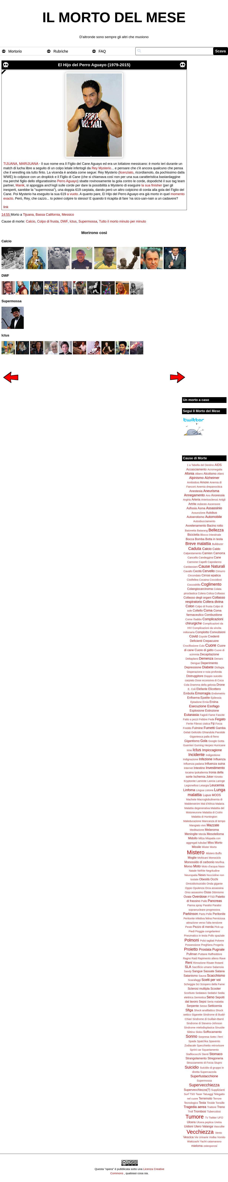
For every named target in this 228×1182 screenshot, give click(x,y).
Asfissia (191, 508)
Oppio (188, 888)
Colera (202, 593)
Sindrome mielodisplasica (199, 1027)
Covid (193, 636)
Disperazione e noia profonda (204, 671)
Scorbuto (189, 992)
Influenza (219, 759)
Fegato (220, 719)
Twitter (213, 1117)
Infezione (205, 759)
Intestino (199, 768)
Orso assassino (194, 892)
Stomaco (215, 1054)
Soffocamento (212, 1031)
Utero (197, 1126)
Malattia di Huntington (204, 816)
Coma (208, 610)
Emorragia (203, 693)
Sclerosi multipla (199, 988)
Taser (199, 1094)
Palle (204, 901)
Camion (207, 553)
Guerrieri (188, 745)
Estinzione (212, 710)
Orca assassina (214, 888)
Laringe (220, 780)
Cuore (210, 645)
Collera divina (213, 602)
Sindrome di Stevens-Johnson (204, 1023)
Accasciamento (196, 469)
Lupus (207, 795)
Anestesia (195, 491)
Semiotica (200, 997)
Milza (201, 838)
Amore (204, 482)
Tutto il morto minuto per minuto (122, 221)
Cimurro (220, 571)
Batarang (202, 530)
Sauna (202, 975)
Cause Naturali (212, 566)
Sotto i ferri (216, 1036)
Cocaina (204, 579)
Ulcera (191, 1122)
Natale (193, 870)
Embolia (189, 693)
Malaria (219, 803)
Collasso (220, 593)
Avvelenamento (196, 525)
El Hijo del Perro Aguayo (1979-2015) (94, 65)
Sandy (187, 971)
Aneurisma (211, 491)
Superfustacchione (204, 1076)
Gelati (187, 732)
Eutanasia (191, 715)
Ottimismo (218, 892)
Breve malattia (198, 543)
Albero (199, 473)
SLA (188, 967)
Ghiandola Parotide (213, 732)
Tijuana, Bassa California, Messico (48, 214)
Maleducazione (192, 821)
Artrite (192, 504)
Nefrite (201, 870)
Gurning (199, 745)
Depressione (192, 667)
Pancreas (215, 901)
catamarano (214, 1141)
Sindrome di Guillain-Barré (208, 1019)
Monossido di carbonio (199, 862)
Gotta (221, 741)
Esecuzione (197, 706)
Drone (221, 684)
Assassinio (214, 508)
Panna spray (194, 905)
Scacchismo (216, 975)
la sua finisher (151, 185)
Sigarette (197, 1014)
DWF (64, 221)
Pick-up (218, 926)
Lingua (200, 790)
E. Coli (192, 689)
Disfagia (219, 667)
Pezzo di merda (203, 926)
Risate (210, 962)
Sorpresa (203, 1036)
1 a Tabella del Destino (200, 465)
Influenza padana (194, 763)
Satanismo (191, 975)
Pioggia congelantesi (207, 931)
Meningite (191, 834)
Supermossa (87, 221)
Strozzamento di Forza (199, 1062)
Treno (221, 1107)
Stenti (205, 1054)
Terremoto (205, 1098)
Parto (202, 913)
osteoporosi (210, 1145)
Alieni (220, 473)
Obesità (204, 879)
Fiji (213, 723)
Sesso (203, 1005)
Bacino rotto (215, 525)
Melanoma (212, 829)
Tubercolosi (214, 1111)
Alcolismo (210, 473)
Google (212, 741)
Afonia (189, 473)
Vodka (213, 1137)
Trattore (211, 1107)
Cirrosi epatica (211, 575)
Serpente (193, 1005)
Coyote (203, 636)
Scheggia (189, 984)
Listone (209, 790)
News (202, 875)
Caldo (216, 548)
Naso (221, 866)
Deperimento (209, 663)
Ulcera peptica (205, 1122)
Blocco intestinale (210, 534)
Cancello (193, 557)
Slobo (199, 1032)
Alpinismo (196, 478)
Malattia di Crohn (212, 812)
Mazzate (212, 825)
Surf (186, 1094)
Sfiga (189, 1010)
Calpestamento (192, 553)
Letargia (204, 785)
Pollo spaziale (216, 935)
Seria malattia (215, 1001)
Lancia (211, 780)
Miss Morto (215, 842)
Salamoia (218, 967)
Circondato (194, 575)
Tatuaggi (208, 1094)
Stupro (218, 1062)
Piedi (192, 931)
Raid (194, 958)
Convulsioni (217, 632)
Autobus (211, 512)
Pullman (191, 954)
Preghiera (206, 944)
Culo (202, 645)
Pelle (209, 913)
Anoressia (217, 495)
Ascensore (214, 504)
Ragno (187, 958)
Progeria (218, 944)
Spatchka (202, 1041)
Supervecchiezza (204, 1085)
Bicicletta (193, 534)
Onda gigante (215, 883)
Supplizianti (218, 1089)
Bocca (190, 539)
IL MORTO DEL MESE (114, 17)
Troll (190, 1111)
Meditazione (197, 829)
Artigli (222, 499)
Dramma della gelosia (203, 684)
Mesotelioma (215, 834)
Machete (191, 799)
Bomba (199, 539)
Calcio (30, 221)
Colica (210, 593)
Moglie (192, 857)
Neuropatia (190, 875)
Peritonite (219, 913)
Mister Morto (209, 847)
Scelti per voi (211, 980)
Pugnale (218, 949)
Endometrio (218, 693)
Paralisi (207, 905)
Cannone (192, 561)
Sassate (208, 971)
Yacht (203, 1141)
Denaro (218, 658)
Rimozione (199, 962)
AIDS (218, 465)
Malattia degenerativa (197, 808)
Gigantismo (191, 740)
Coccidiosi (216, 579)
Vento (218, 1132)
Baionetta (190, 530)
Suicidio (192, 1067)
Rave (222, 958)
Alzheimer (212, 478)
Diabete (208, 667)
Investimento (215, 768)
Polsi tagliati (207, 940)
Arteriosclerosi (209, 499)
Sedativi (212, 992)
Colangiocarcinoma (200, 588)
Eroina (213, 701)
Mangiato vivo (197, 825)
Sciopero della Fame (212, 984)
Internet (188, 768)
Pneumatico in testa (195, 935)
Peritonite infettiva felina (198, 918)
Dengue (195, 663)
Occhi (214, 879)
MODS (216, 795)
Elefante (201, 689)
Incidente (196, 754)
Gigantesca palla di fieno (204, 736)
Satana (219, 971)
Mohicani (202, 857)
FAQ (102, 51)
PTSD (211, 896)
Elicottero (214, 689)
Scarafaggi (194, 980)
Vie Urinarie (201, 1137)
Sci (197, 984)
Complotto (202, 632)
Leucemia (217, 785)
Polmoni (191, 940)
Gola (203, 741)
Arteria (195, 499)
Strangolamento (196, 1058)
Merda (202, 834)
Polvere (219, 940)
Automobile (213, 517)
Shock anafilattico (204, 1010)
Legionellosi (191, 785)
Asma (201, 508)
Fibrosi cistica (202, 723)
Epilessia (216, 697)
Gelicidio (196, 732)
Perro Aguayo (67, 181)
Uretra (218, 1122)
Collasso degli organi (197, 597)
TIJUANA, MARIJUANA (20, 164)
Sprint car (195, 1049)
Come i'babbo (193, 619)
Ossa (207, 892)
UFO (220, 1117)
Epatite (205, 697)
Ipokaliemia (201, 772)
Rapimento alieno (208, 958)
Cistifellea (192, 579)
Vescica (188, 1137)
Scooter (215, 988)
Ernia (206, 702)
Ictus (73, 221)
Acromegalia (214, 469)
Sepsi (202, 1001)
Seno (210, 997)
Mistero (195, 852)
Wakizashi (193, 1141)
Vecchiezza (200, 1132)
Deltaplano (192, 658)
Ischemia (199, 776)
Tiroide (211, 1102)
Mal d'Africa (208, 803)
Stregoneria (215, 1058)
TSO (192, 1094)
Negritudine (213, 870)
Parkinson (190, 914)
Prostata (205, 949)
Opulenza (198, 888)
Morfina (219, 862)
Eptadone (196, 702)
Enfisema (193, 697)
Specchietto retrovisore (210, 1045)
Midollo (193, 838)
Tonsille (220, 1102)
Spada (192, 1041)
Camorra (219, 553)
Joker (210, 776)
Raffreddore (215, 954)
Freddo (187, 728)
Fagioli (204, 714)
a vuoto (72, 194)
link (5, 207)
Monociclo (215, 857)
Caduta (194, 548)
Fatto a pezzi (190, 719)
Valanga (207, 1126)
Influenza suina (215, 763)
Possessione (192, 944)
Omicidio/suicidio (196, 883)
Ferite (189, 723)
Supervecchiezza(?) (197, 1089)
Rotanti (219, 962)
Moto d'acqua (209, 866)
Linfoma (189, 790)
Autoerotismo (195, 516)
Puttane (202, 954)
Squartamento (210, 1049)
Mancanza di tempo (213, 821)
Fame (211, 714)
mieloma (197, 1145)
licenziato (126, 172)
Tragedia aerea (195, 1107)
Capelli (203, 561)
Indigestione (213, 755)
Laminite (201, 780)
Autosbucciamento (204, 521)
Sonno (191, 1036)
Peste (188, 926)
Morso (188, 866)
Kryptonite (190, 780)
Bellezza (216, 530)
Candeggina (206, 557)
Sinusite (219, 1027)
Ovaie (187, 896)
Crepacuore (211, 640)
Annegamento (194, 495)
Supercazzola (208, 1071)
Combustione (213, 614)
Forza (218, 723)
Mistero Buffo (214, 853)
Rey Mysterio (101, 168)
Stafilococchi (193, 1054)
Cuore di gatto (204, 650)
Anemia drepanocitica (209, 486)
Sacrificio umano (202, 967)
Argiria (187, 499)
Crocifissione (190, 645)
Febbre (203, 719)
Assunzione (198, 512)
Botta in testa (214, 539)
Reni (188, 962)
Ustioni (188, 1126)
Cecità (197, 571)
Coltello (198, 610)
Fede (211, 719)
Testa (202, 1102)
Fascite (220, 714)
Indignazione (190, 759)
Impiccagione (212, 750)
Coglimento (211, 584)
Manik (20, 185)
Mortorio (15, 51)
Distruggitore (194, 676)
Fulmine (197, 728)
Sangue (197, 971)
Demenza (206, 658)
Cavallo (188, 571)
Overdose (199, 896)
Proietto (191, 949)
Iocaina (189, 772)
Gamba (221, 728)
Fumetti (209, 728)
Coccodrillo (193, 584)
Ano (208, 495)
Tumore (195, 1117)
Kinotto (218, 776)
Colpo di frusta (48, 221)
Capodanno (214, 561)
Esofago (213, 706)
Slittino (191, 1032)
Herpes (208, 745)
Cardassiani (191, 566)
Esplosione (197, 710)
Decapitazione (209, 654)
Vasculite (219, 1126)
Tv (206, 1117)
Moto (197, 866)
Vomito (221, 1137)
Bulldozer (217, 544)
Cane (217, 557)
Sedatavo (201, 992)
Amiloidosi (193, 482)
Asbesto (202, 504)
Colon (190, 606)
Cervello (208, 571)
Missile (196, 846)
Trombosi (200, 1111)
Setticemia (215, 1005)
